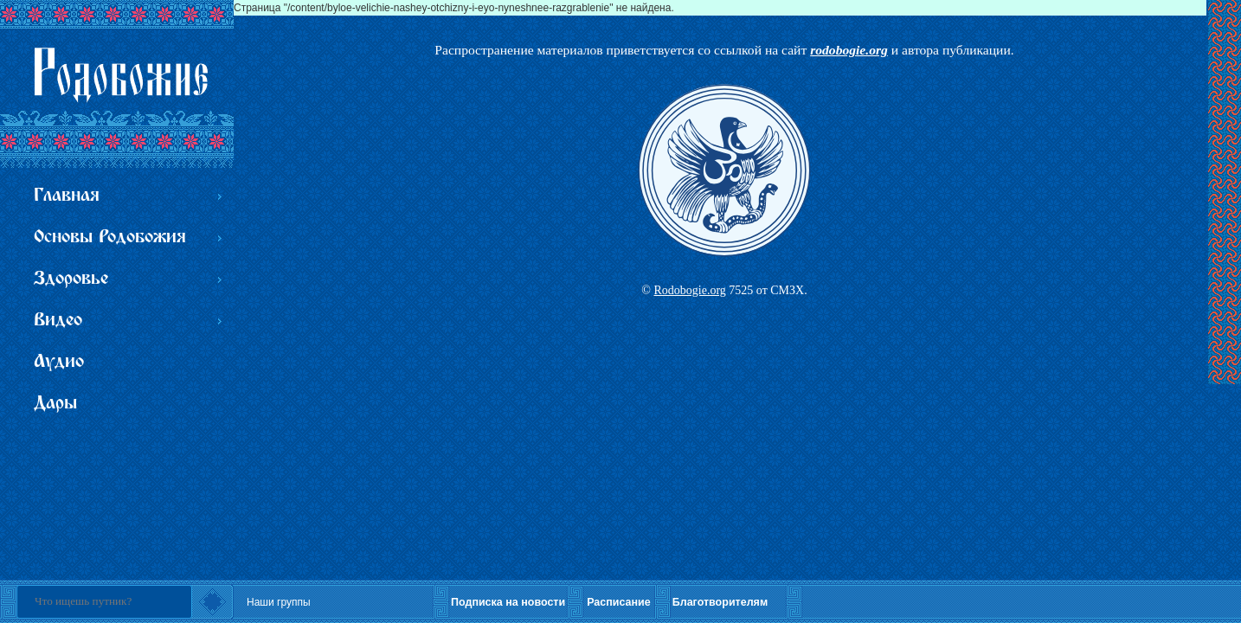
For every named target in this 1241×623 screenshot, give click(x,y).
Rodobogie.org (689, 290)
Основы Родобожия (110, 237)
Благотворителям (720, 602)
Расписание (619, 602)
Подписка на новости (508, 602)
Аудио (59, 362)
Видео (58, 320)
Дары (55, 403)
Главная (67, 196)
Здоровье (71, 279)
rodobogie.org (849, 49)
